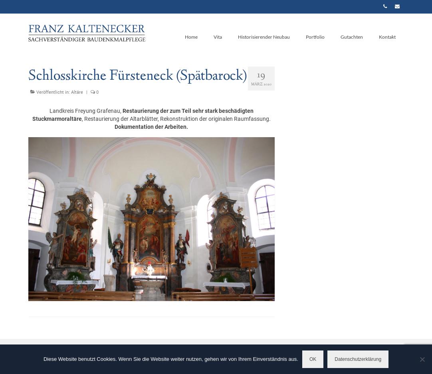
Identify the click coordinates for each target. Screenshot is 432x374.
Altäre (77, 92)
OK (312, 359)
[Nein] (422, 359)
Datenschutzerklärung (358, 359)
